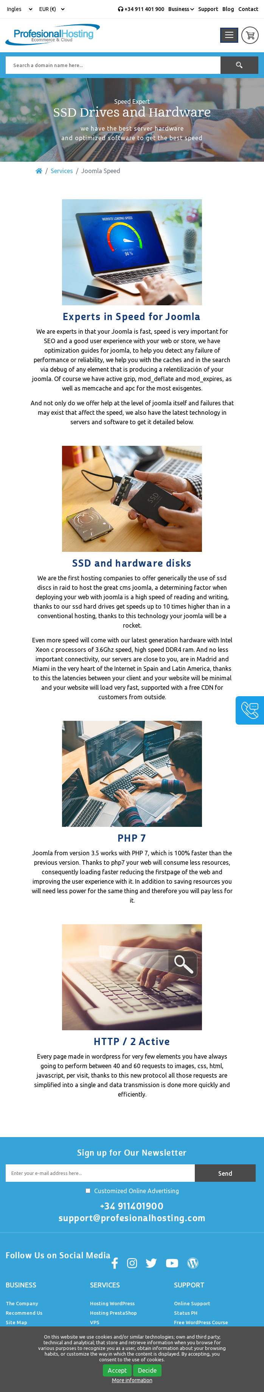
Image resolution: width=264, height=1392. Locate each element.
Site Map (16, 1322)
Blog (228, 9)
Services (62, 170)
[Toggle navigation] (229, 35)
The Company (22, 1303)
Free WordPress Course (201, 1322)
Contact (248, 9)
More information (132, 1380)
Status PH (185, 1312)
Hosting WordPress (112, 1303)
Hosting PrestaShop (113, 1312)
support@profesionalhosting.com (132, 1218)
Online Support (192, 1303)
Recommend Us (24, 1312)
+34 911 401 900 (141, 9)
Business (181, 9)
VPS (94, 1322)
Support (208, 9)
